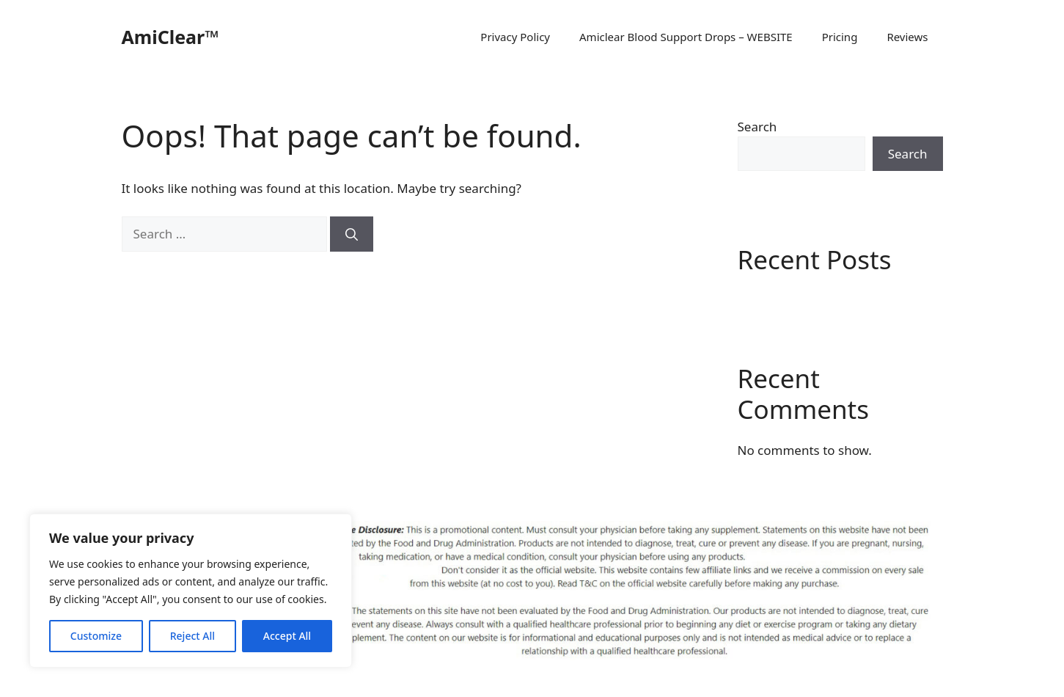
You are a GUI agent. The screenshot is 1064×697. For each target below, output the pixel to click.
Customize (96, 636)
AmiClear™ (170, 36)
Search (757, 126)
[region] (190, 591)
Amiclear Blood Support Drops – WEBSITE (686, 36)
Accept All (287, 636)
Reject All (192, 636)
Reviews (907, 36)
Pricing (840, 36)
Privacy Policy (515, 36)
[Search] (351, 234)
